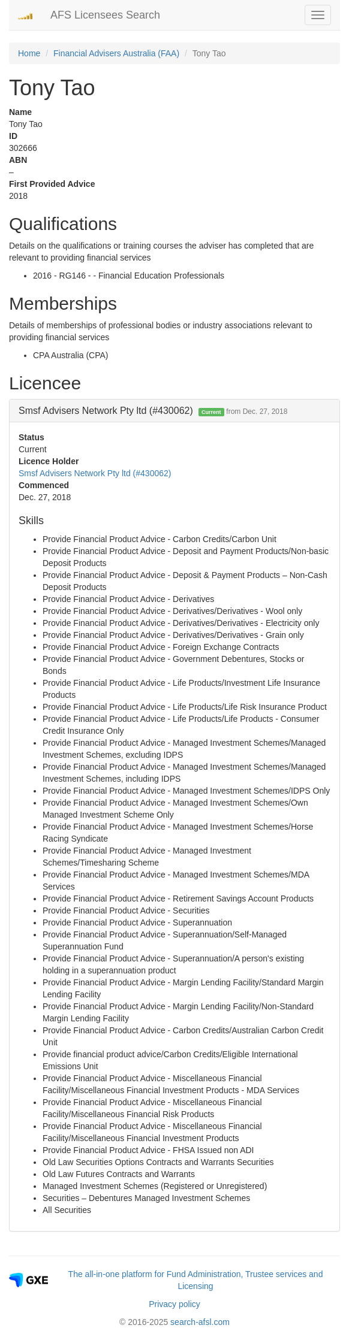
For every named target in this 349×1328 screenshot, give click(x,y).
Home (29, 53)
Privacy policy (174, 1304)
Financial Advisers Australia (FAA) (116, 53)
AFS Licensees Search (105, 15)
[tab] (174, 411)
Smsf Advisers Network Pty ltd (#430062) (95, 473)
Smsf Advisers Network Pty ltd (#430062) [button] (153, 411)
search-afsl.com (200, 1322)
